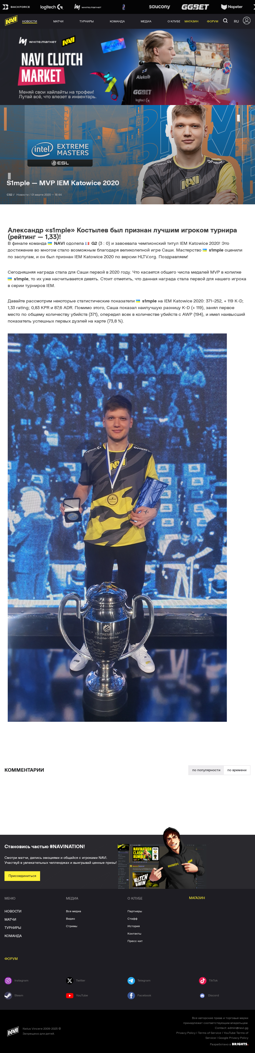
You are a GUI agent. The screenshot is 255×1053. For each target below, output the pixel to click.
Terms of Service (209, 1032)
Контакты (134, 933)
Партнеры (135, 911)
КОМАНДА (13, 936)
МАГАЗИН (197, 898)
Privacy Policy (185, 1032)
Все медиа (73, 911)
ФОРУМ (11, 959)
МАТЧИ (10, 919)
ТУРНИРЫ (12, 928)
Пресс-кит (135, 941)
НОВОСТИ (12, 911)
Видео (70, 918)
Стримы (71, 926)
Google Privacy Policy (233, 1037)
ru (236, 21)
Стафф (132, 918)
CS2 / (11, 194)
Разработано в (229, 1044)
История (134, 926)
